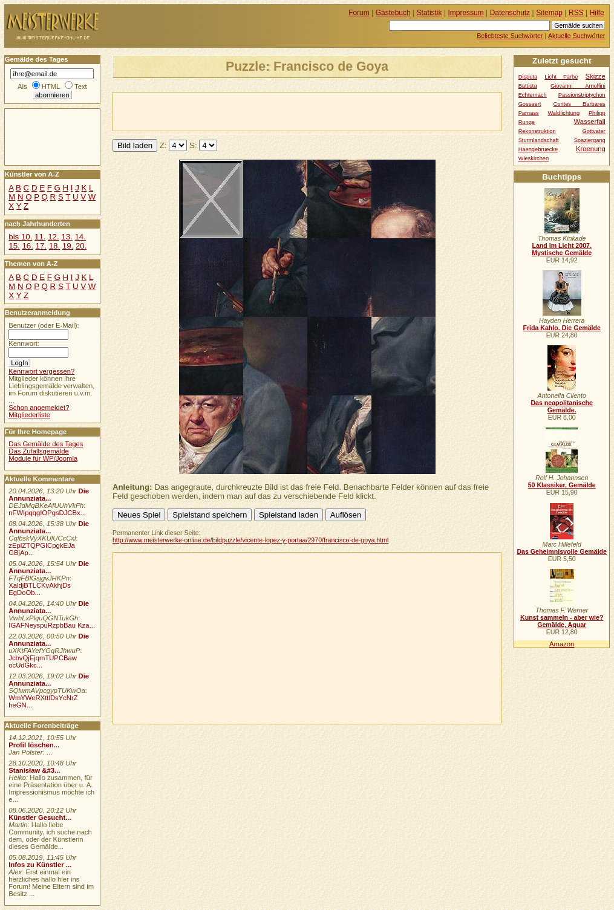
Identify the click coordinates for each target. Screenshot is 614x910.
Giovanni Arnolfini (578, 86)
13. (66, 236)
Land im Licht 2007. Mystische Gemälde (562, 249)
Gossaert (529, 104)
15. (13, 245)
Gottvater (594, 131)
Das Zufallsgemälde (38, 451)
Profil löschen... (33, 745)
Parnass (528, 113)
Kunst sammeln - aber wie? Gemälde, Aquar (561, 621)
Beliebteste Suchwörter (510, 35)
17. (41, 245)
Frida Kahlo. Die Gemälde (562, 327)
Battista (527, 86)
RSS (576, 12)
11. (39, 236)
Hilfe (597, 12)
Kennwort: (23, 343)
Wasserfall (590, 121)
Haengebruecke (538, 149)
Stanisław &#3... (34, 770)
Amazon (561, 644)
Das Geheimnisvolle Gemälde (562, 551)
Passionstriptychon (582, 95)
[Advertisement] (254, 111)
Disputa (527, 77)
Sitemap (549, 12)
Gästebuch (393, 12)
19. (67, 245)
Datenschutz (510, 12)
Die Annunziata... (48, 494)
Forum (359, 12)
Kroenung (591, 148)
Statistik (429, 12)
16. (27, 245)
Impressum (466, 12)
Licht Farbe (561, 77)
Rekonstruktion (537, 131)
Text (80, 86)
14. (79, 236)
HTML (51, 86)
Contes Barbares (580, 104)
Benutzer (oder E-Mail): (43, 325)
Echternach (532, 95)
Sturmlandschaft (538, 140)
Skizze (596, 76)
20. (81, 245)
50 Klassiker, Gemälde (562, 485)
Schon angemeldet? (38, 407)
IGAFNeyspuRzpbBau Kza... (51, 625)
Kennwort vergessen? (41, 371)
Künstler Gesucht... (39, 817)
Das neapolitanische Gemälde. (562, 406)
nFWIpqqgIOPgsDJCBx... (47, 512)
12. (53, 236)
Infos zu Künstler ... (39, 864)
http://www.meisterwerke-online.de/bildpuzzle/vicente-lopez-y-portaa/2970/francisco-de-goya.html (250, 540)
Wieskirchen (533, 158)
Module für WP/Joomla (42, 458)
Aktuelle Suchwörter (576, 35)
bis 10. (20, 236)
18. (54, 245)
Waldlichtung (563, 113)
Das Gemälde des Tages (45, 443)
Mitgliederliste (29, 414)
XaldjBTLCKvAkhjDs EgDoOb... (39, 589)
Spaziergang (590, 140)
